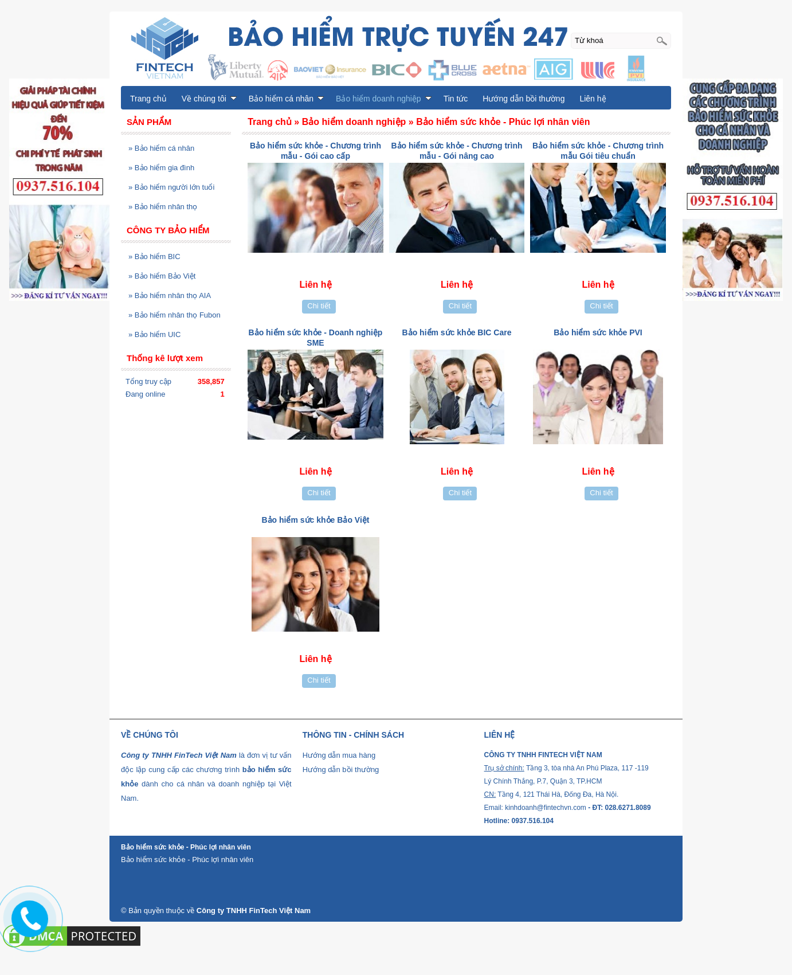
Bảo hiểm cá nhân (161, 148)
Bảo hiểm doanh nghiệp (384, 98)
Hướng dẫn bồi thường (523, 98)
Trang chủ (148, 98)
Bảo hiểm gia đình (161, 167)
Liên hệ (592, 98)
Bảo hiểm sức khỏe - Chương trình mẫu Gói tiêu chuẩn (598, 150)
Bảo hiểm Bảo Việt (161, 276)
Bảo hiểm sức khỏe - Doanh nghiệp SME (316, 337)
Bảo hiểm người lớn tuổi (171, 187)
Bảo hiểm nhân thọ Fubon (174, 315)
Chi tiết (318, 305)
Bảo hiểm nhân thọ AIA (169, 295)
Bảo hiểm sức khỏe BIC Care (457, 332)
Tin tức (456, 98)
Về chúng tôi (209, 98)
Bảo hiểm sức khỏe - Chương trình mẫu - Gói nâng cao (456, 150)
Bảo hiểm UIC (154, 334)
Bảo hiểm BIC (154, 256)
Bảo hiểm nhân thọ (162, 206)
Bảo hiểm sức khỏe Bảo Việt (315, 519)
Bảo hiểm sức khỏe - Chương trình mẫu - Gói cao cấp (315, 150)
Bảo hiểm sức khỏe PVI (598, 332)
